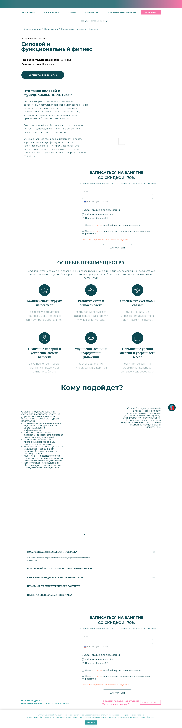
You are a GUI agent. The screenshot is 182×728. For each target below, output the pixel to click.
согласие (97, 225)
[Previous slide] (98, 113)
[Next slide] (153, 113)
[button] (72, 12)
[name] (117, 191)
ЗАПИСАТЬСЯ (117, 248)
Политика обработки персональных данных (105, 239)
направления (51, 12)
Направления (51, 29)
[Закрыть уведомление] (180, 712)
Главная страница (32, 29)
